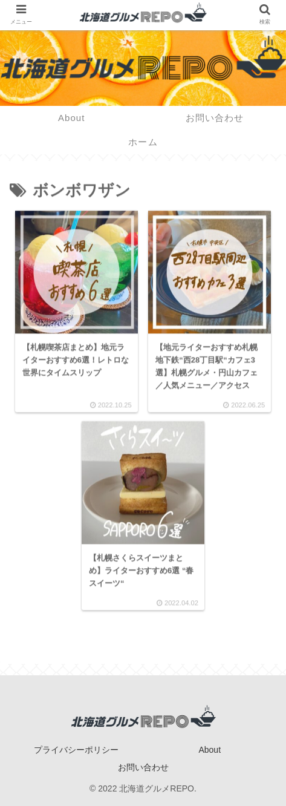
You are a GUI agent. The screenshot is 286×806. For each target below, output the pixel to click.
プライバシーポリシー (76, 750)
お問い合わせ (143, 767)
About (209, 750)
